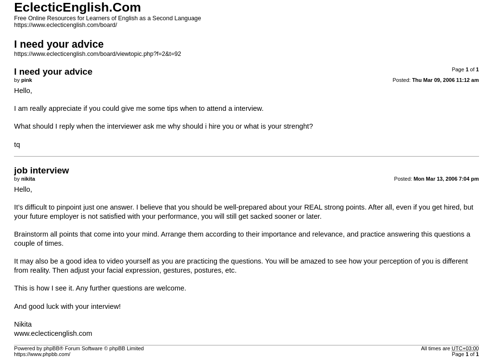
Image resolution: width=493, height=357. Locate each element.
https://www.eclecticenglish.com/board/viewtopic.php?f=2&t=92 (97, 54)
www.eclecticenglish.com (53, 333)
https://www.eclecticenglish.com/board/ (65, 25)
